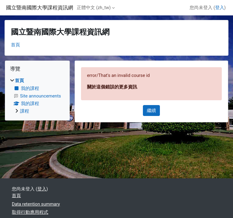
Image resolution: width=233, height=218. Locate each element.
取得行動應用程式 (30, 212)
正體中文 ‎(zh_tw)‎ (94, 7)
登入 (219, 7)
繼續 (151, 110)
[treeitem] (37, 95)
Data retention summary (36, 204)
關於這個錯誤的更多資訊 (112, 87)
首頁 (15, 45)
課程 (24, 111)
